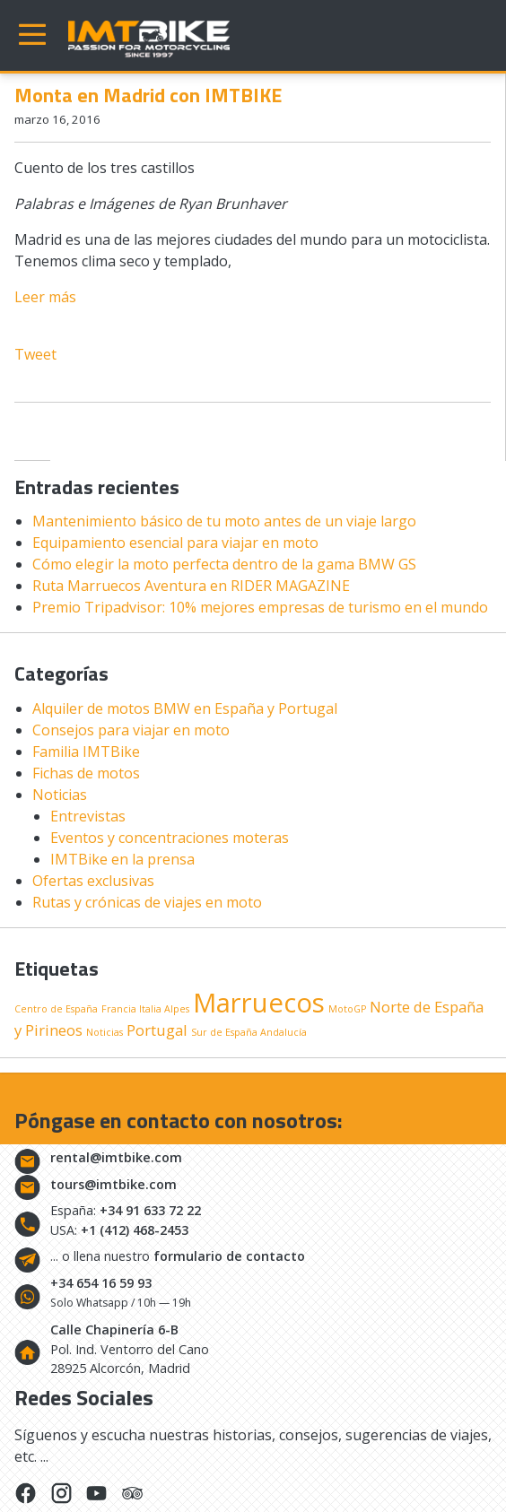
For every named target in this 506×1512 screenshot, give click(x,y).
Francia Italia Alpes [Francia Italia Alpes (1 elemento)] (145, 1009)
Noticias (59, 794)
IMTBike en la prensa (122, 859)
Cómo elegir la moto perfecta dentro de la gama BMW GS (224, 564)
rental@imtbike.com (116, 1157)
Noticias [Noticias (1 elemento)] (104, 1032)
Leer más (45, 297)
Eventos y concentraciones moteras (169, 837)
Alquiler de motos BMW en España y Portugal (184, 708)
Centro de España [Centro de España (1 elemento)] (56, 1009)
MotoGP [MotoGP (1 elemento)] (347, 1009)
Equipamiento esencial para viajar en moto (175, 542)
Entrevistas (88, 816)
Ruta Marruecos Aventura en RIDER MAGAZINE (191, 585)
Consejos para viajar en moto (131, 730)
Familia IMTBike (86, 751)
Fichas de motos (86, 773)
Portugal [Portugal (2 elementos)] (157, 1030)
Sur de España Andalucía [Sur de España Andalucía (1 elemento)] (249, 1032)
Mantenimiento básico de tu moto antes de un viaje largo (224, 521)
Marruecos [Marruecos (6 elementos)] (259, 1003)
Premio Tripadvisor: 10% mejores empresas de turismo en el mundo (260, 607)
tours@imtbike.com (113, 1184)
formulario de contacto (229, 1255)
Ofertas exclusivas (93, 881)
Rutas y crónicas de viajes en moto (147, 902)
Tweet (35, 354)
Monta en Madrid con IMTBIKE (148, 95)
